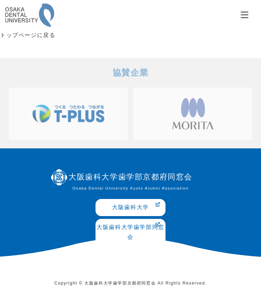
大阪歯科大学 (136, 206)
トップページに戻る (27, 35)
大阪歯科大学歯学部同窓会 (130, 231)
